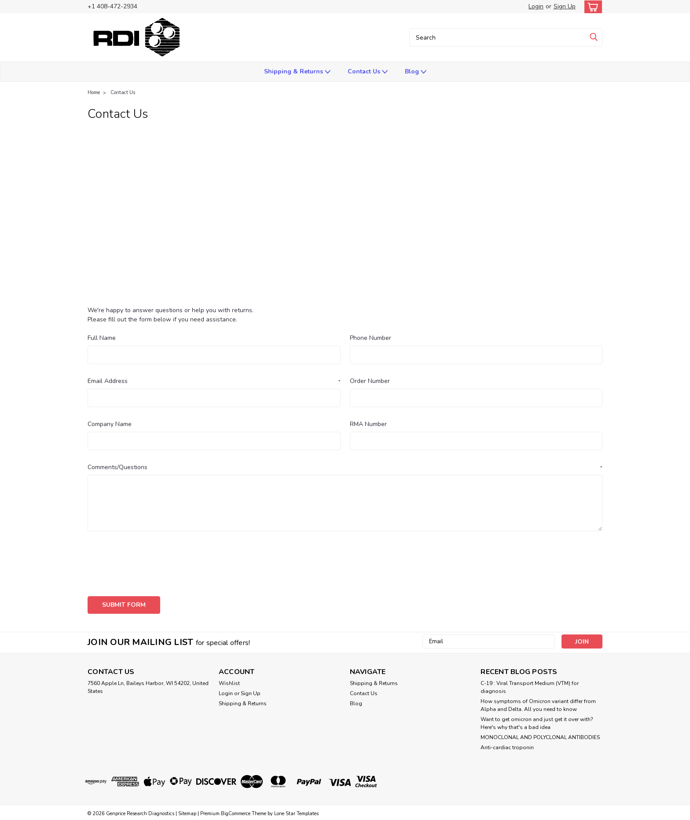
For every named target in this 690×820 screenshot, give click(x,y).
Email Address (214, 381)
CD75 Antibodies (267, 197)
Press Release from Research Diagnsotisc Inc (435, 256)
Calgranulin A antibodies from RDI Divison (168, 197)
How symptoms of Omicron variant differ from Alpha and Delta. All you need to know (538, 703)
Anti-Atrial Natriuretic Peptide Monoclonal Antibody (329, 158)
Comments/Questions (345, 467)
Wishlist (229, 681)
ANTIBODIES (409, 178)
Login (536, 6)
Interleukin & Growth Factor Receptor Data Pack (178, 237)
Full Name (102, 338)
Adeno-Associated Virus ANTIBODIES (283, 139)
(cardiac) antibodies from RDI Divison (161, 139)
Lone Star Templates (296, 811)
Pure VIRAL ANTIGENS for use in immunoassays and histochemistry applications (225, 276)
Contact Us (368, 72)
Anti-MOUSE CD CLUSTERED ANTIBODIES (171, 178)
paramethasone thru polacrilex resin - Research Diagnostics (441, 237)
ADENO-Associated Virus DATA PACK (408, 139)
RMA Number (368, 424)
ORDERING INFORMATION (301, 237)
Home (94, 92)
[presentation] (154, 560)
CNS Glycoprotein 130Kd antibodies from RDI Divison (383, 197)
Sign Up (565, 6)
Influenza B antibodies (426, 217)
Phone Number (370, 338)
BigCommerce (235, 811)
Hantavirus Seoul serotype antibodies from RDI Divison (189, 217)
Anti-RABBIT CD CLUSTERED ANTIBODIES (312, 178)
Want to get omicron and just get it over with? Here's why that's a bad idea (537, 721)
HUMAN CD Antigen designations (332, 217)
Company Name (110, 424)
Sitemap (187, 811)
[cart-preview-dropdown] (591, 6)
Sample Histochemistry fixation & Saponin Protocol (431, 276)
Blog (415, 72)
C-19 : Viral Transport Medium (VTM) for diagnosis (530, 685)
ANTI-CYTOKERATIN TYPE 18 (462, 158)
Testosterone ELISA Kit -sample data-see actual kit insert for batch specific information (236, 295)
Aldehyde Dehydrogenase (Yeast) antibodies (174, 158)
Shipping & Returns (297, 72)
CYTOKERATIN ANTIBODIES (516, 197)
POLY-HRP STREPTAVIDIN (146, 256)
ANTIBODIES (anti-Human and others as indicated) (515, 178)
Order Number (370, 381)
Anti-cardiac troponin (507, 745)
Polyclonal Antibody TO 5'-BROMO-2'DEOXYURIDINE (277, 256)
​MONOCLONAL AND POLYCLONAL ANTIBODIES (540, 735)
